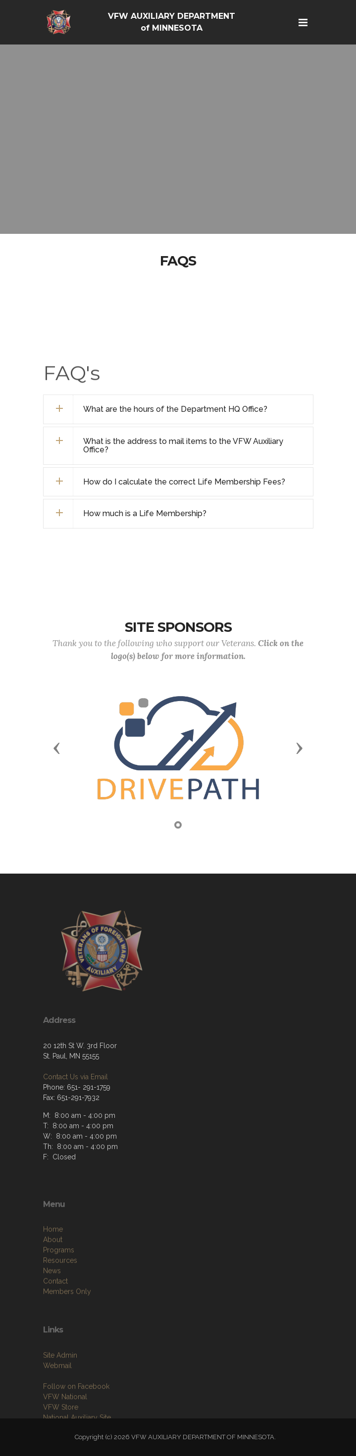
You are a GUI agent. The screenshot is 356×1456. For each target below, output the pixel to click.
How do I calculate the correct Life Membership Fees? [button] (184, 481)
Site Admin (60, 1383)
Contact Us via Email (75, 1102)
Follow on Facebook (76, 1414)
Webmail (57, 1394)
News (52, 1302)
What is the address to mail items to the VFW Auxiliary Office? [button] (183, 446)
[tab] (178, 409)
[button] (57, 747)
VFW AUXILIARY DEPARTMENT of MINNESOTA (171, 22)
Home (53, 1261)
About (52, 1271)
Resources (60, 1292)
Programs (58, 1281)
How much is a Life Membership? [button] (144, 513)
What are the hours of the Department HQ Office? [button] (175, 409)
